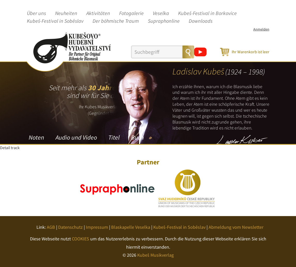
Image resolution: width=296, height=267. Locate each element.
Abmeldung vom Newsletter (236, 227)
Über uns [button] (36, 13)
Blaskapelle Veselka (130, 227)
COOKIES (80, 239)
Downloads (200, 21)
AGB (51, 227)
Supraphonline (164, 21)
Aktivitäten (98, 13)
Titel (114, 137)
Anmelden (261, 29)
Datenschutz (70, 227)
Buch (137, 137)
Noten (36, 137)
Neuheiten (66, 13)
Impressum (97, 227)
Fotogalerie (131, 13)
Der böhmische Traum (116, 21)
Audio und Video (76, 137)
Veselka (161, 13)
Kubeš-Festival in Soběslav (55, 21)
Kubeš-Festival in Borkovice (207, 13)
